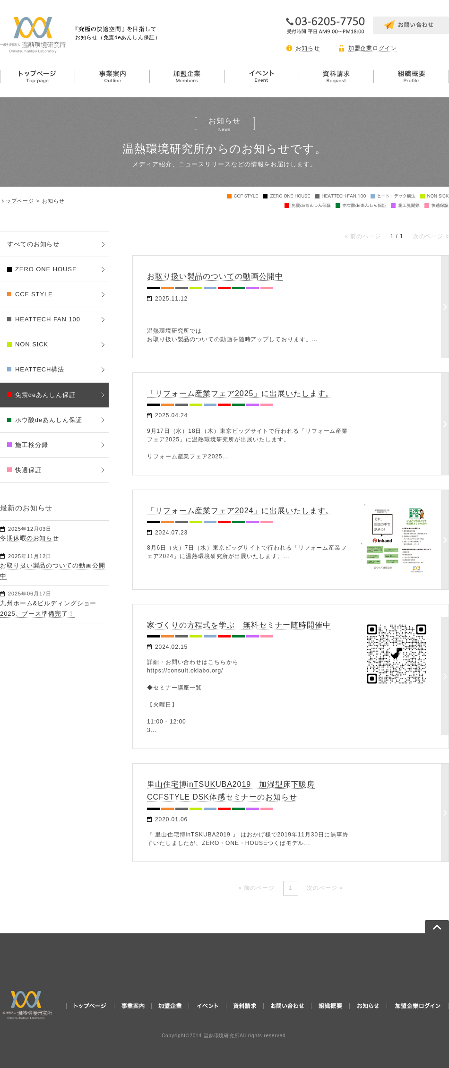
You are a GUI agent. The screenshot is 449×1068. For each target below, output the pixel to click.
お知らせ (307, 48)
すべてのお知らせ (33, 244)
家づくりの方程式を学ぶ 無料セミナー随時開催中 (239, 625)
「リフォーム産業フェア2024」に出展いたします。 (240, 511)
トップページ (17, 201)
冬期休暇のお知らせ (29, 538)
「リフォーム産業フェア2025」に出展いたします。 (240, 393)
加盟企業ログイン (372, 48)
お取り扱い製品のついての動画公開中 (215, 276)
